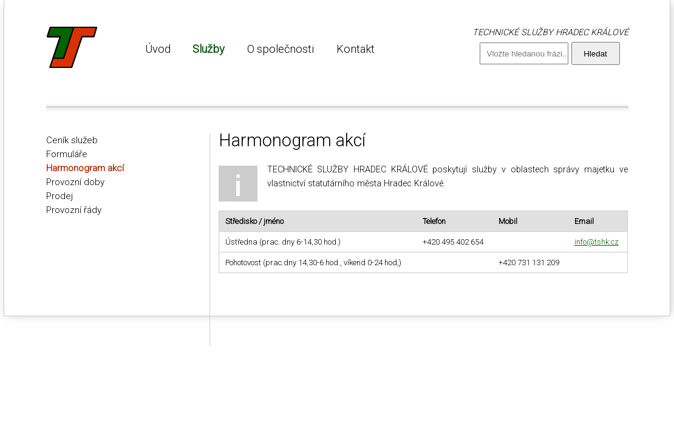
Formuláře (66, 154)
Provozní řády (73, 210)
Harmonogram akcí (85, 168)
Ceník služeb (72, 140)
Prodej (59, 196)
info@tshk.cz (596, 241)
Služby (208, 48)
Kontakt (355, 48)
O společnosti (280, 48)
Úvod (158, 48)
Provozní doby (75, 182)
